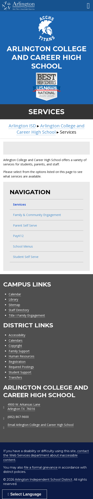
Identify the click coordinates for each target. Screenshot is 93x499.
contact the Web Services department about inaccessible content (46, 455)
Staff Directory (19, 310)
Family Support (19, 351)
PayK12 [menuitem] (18, 236)
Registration (17, 362)
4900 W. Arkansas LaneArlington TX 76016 (24, 406)
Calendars (15, 340)
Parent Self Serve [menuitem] (25, 225)
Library (13, 299)
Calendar (15, 294)
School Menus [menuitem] (23, 246)
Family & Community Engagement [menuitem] (37, 215)
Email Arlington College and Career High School (41, 425)
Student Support (20, 372)
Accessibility (17, 335)
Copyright (15, 346)
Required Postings (21, 367)
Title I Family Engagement (27, 315)
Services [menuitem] (19, 204)
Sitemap (14, 305)
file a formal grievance (41, 467)
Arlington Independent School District (43, 479)
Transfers (15, 377)
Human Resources (21, 356)
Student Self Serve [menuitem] (25, 257)
